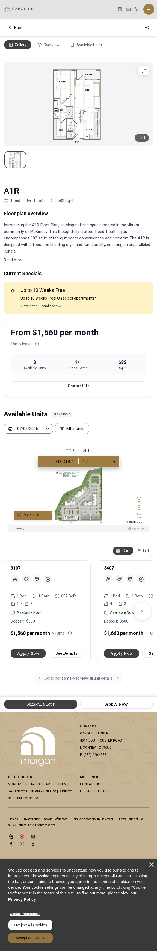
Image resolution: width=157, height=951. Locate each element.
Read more (13, 259)
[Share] (147, 27)
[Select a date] (28, 429)
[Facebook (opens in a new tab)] (11, 844)
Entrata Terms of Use (130, 818)
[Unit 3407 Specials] (119, 579)
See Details (66, 653)
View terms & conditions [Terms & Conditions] (40, 306)
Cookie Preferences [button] (55, 818)
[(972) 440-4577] (136, 9)
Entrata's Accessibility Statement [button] (92, 818)
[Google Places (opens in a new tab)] (33, 844)
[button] (120, 9)
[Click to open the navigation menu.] (148, 9)
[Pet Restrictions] (36, 579)
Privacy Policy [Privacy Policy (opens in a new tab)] (31, 818)
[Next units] (142, 611)
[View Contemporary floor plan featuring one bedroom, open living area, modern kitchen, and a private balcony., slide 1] (15, 159)
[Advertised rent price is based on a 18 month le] (37, 344)
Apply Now (28, 653)
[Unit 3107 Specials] (26, 579)
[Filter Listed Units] (72, 428)
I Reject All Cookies (30, 925)
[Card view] (123, 551)
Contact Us (78, 385)
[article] (47, 611)
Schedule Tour (40, 704)
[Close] (151, 864)
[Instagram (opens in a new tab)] (22, 844)
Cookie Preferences (25, 914)
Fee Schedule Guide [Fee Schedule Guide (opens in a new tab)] (96, 791)
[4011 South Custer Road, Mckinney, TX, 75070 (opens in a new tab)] (101, 744)
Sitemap (13, 818)
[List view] (143, 551)
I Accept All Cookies (30, 938)
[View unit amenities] (47, 579)
